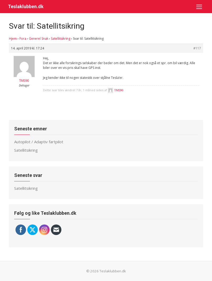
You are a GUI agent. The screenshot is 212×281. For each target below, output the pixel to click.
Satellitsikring (60, 38)
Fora (22, 38)
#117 (197, 48)
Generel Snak (38, 38)
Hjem (13, 38)
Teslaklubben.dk (26, 6)
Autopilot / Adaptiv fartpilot (38, 141)
